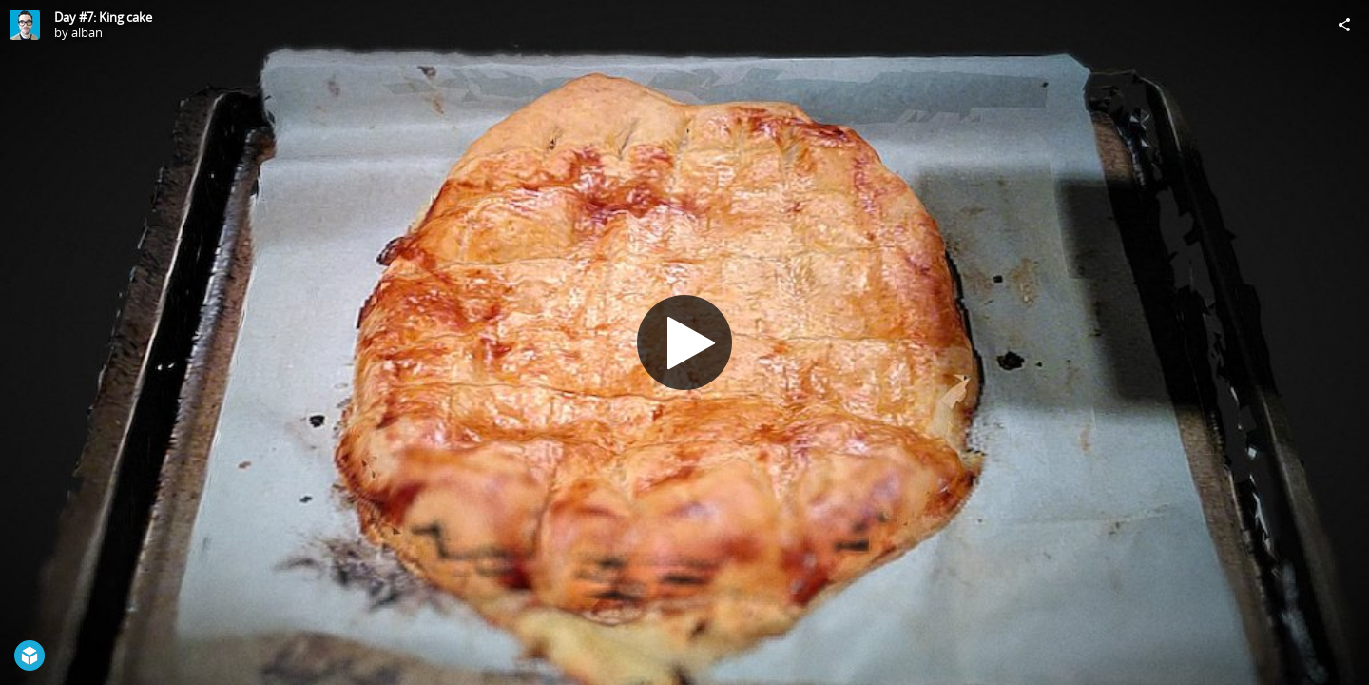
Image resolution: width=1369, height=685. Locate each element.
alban (87, 32)
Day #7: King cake (103, 17)
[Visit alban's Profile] (25, 25)
